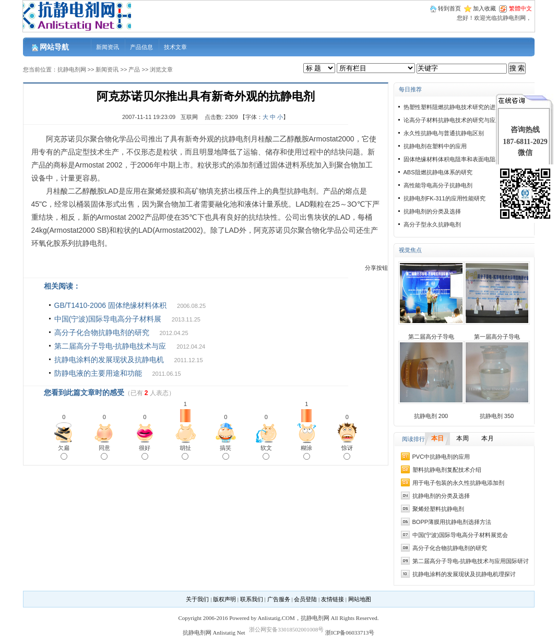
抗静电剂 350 (497, 416)
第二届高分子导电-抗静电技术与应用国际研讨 (470, 561)
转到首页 (449, 8)
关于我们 (197, 599)
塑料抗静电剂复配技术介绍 (446, 470)
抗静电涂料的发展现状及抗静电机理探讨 (464, 574)
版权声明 (224, 599)
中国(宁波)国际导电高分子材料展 (107, 319)
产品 (134, 69)
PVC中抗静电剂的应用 (441, 457)
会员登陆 (305, 599)
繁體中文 (520, 8)
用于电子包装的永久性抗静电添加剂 (458, 483)
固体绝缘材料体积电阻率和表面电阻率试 (455, 159)
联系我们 (251, 599)
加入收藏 (484, 8)
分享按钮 (376, 268)
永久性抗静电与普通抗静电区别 (444, 133)
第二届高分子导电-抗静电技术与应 (110, 346)
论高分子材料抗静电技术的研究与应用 (452, 120)
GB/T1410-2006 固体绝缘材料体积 (110, 305)
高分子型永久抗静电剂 (432, 224)
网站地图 (359, 599)
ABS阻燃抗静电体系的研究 (438, 172)
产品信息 (141, 47)
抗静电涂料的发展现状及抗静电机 (109, 359)
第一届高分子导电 (497, 336)
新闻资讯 (107, 47)
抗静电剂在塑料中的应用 (435, 146)
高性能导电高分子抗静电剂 (438, 185)
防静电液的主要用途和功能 (98, 373)
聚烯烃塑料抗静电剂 (438, 509)
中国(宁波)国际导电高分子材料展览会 (460, 535)
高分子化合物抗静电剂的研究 (101, 332)
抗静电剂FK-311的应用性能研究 (444, 198)
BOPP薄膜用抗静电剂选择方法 (452, 522)
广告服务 (278, 599)
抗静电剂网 (71, 69)
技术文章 (175, 47)
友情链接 (332, 599)
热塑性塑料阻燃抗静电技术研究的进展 (452, 107)
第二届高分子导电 (431, 336)
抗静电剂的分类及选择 (432, 211)
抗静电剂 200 (431, 416)
